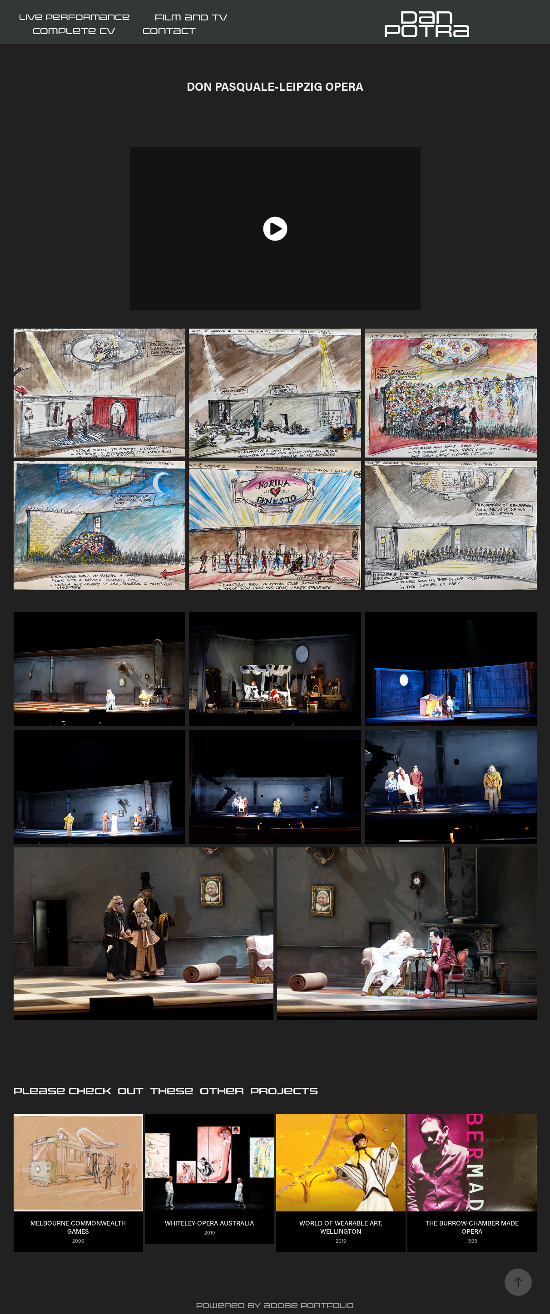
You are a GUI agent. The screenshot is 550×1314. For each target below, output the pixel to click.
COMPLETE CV (74, 31)
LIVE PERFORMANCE (74, 17)
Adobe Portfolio (309, 1306)
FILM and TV (191, 18)
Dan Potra (427, 24)
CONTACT (169, 31)
